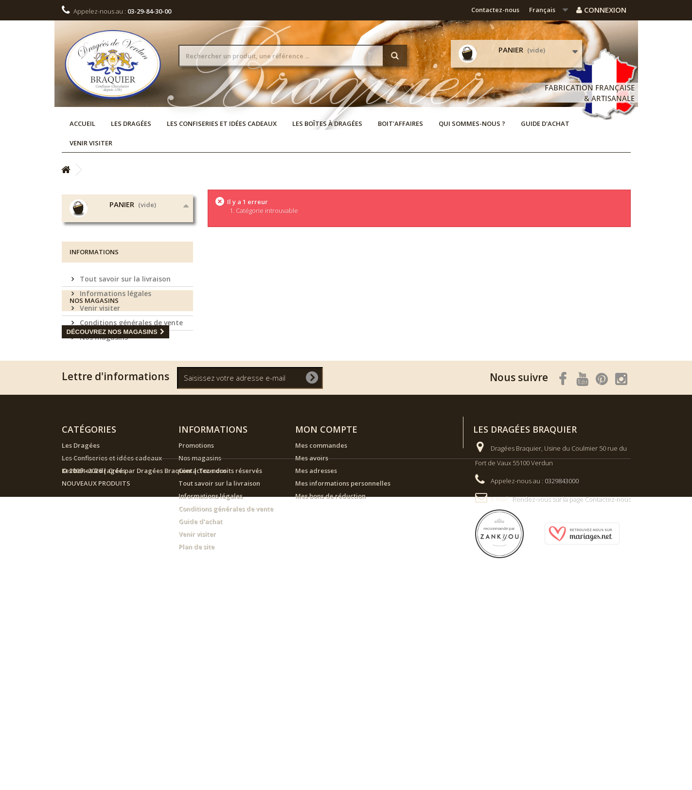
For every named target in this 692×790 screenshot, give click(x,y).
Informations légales (114, 383)
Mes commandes (321, 620)
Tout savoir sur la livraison (124, 368)
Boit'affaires (400, 123)
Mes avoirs (311, 633)
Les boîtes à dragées (327, 123)
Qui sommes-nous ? (472, 123)
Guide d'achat (545, 123)
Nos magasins (103, 427)
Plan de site (196, 722)
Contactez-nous (495, 9)
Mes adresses (316, 646)
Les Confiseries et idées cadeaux (222, 123)
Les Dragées (131, 123)
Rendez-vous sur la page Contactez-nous (571, 674)
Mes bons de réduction (330, 671)
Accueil (82, 123)
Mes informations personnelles (342, 658)
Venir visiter (91, 143)
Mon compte (326, 605)
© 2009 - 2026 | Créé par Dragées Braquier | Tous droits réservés (162, 763)
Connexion (601, 10)
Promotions (196, 620)
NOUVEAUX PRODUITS (96, 658)
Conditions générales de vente (130, 412)
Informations (94, 345)
